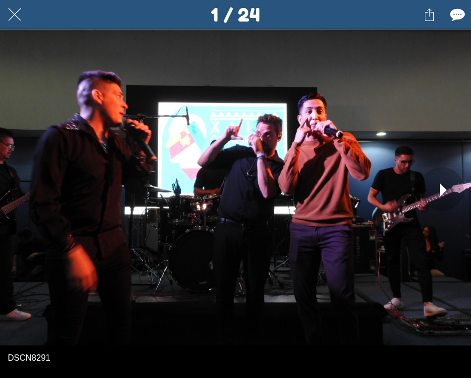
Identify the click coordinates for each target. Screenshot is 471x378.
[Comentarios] (456, 14)
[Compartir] (429, 14)
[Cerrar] (14, 14)
